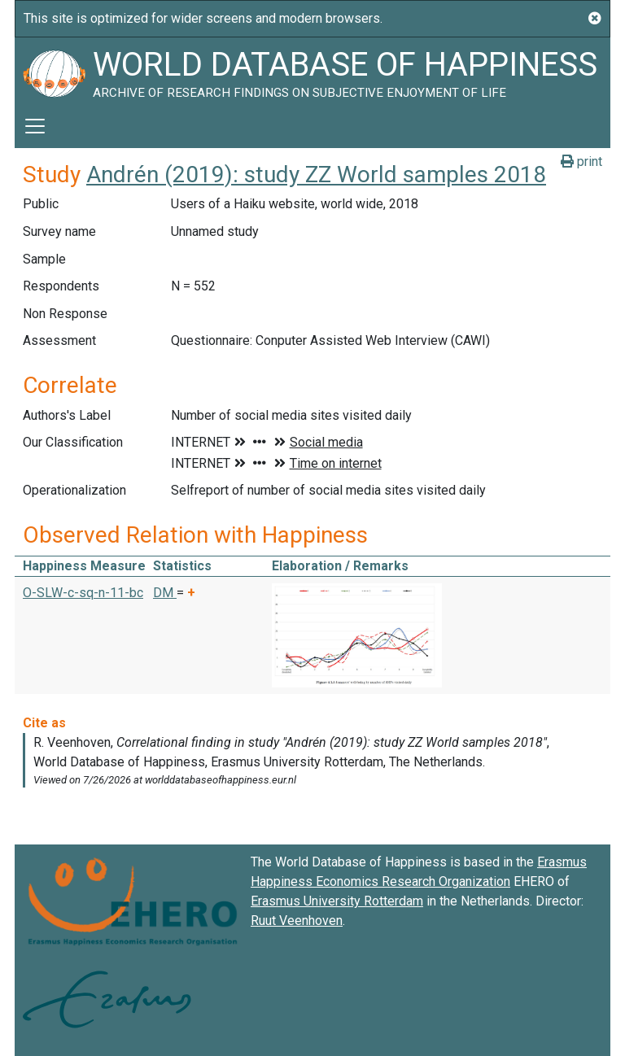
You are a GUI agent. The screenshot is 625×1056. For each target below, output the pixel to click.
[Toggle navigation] (35, 126)
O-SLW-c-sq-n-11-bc (83, 592)
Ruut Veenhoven (297, 920)
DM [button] (165, 592)
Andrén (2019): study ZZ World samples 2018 (316, 174)
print (581, 161)
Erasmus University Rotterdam (337, 901)
